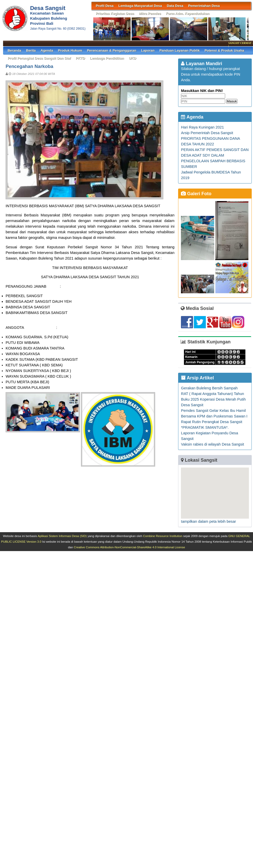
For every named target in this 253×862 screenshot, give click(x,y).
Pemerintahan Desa (204, 6)
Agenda (47, 50)
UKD (132, 58)
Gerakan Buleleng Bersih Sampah (209, 388)
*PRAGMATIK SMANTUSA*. (204, 427)
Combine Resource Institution (162, 536)
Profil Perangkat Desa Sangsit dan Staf (39, 58)
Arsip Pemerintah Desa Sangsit (207, 133)
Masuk (232, 101)
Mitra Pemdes (150, 13)
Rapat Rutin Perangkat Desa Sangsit (211, 422)
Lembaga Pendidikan (107, 58)
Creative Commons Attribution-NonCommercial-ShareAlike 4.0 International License (129, 547)
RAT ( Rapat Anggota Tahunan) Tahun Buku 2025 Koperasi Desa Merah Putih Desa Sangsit (213, 399)
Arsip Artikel (197, 377)
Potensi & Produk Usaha (224, 50)
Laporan (148, 50)
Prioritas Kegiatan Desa (115, 13)
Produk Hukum (70, 50)
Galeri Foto (196, 193)
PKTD (80, 58)
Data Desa (175, 6)
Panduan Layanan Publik (179, 50)
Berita (31, 50)
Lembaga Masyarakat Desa (140, 6)
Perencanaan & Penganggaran (111, 50)
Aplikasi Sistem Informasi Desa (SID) (62, 536)
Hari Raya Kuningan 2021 (202, 127)
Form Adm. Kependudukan (187, 13)
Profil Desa (105, 6)
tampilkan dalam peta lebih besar (208, 521)
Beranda (14, 50)
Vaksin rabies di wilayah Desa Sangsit (212, 444)
